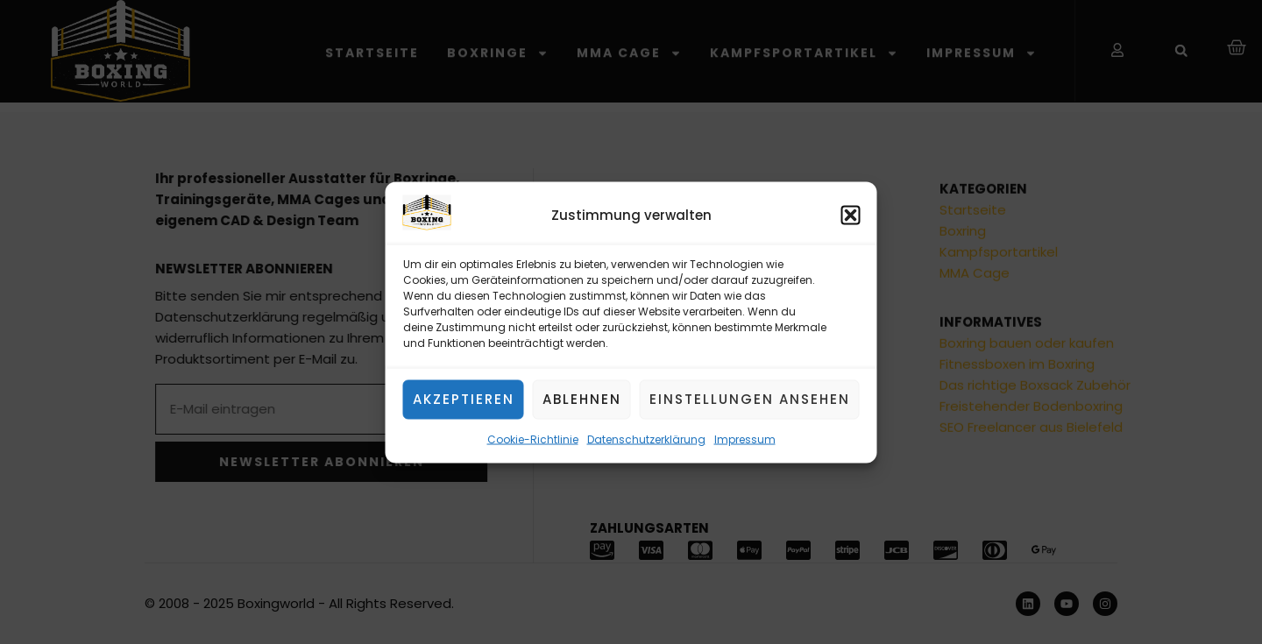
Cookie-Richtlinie (532, 438)
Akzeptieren (463, 399)
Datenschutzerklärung (646, 438)
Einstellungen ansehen (749, 399)
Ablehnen (581, 399)
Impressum (745, 438)
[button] (851, 215)
